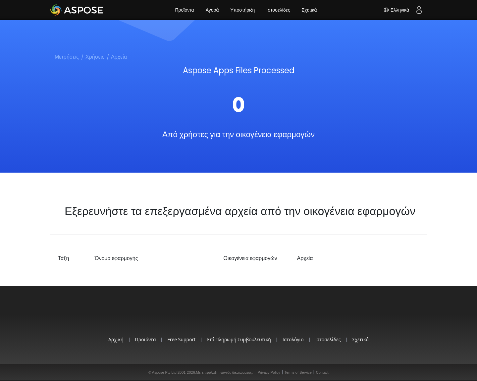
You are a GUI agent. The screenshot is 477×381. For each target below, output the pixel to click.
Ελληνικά (396, 10)
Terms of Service (298, 372)
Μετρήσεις (67, 57)
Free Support (181, 339)
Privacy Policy (268, 372)
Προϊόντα (184, 10)
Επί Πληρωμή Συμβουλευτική (239, 339)
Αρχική (116, 339)
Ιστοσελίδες (278, 10)
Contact (322, 372)
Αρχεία (119, 57)
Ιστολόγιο (293, 339)
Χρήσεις (94, 57)
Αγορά (212, 10)
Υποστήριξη (243, 10)
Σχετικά (309, 10)
